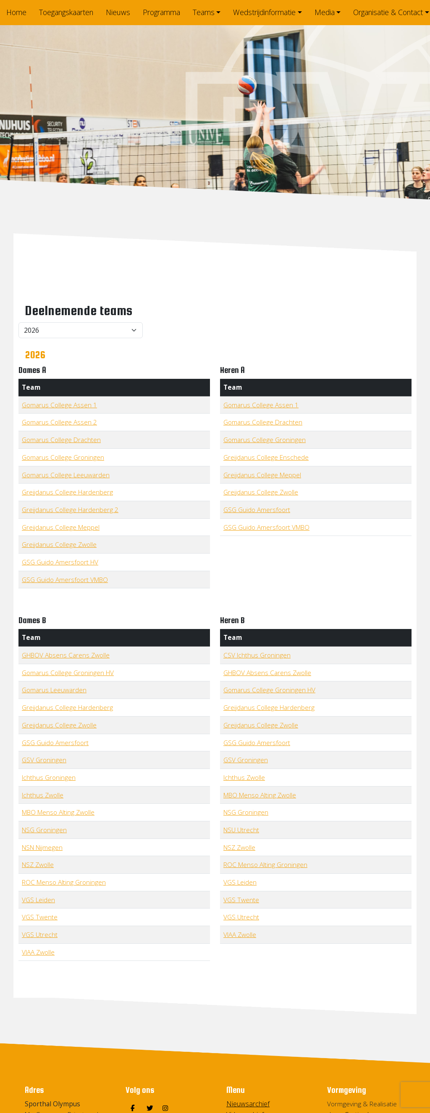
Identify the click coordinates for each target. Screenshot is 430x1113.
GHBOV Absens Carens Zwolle (66, 655)
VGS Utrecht (40, 934)
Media (325, 12)
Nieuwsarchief (248, 1103)
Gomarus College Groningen (63, 457)
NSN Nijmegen (42, 847)
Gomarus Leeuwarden (54, 689)
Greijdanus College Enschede (266, 457)
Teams (204, 12)
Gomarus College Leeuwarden (66, 474)
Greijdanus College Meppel (61, 527)
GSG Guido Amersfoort (256, 509)
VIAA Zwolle (38, 952)
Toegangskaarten (66, 12)
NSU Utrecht (241, 829)
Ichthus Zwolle (42, 795)
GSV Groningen (44, 759)
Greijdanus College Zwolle (59, 544)
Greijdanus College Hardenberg (67, 492)
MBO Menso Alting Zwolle (58, 812)
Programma (161, 12)
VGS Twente (40, 916)
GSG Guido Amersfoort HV (60, 562)
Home (16, 12)
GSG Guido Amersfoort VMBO (65, 579)
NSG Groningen (44, 829)
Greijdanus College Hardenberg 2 (70, 509)
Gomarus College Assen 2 (59, 422)
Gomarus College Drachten (61, 439)
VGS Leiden (38, 899)
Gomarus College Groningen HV (68, 672)
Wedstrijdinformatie (264, 12)
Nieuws (118, 12)
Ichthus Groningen (49, 777)
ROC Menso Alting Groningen (64, 882)
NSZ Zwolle (38, 864)
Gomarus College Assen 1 (59, 404)
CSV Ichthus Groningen (257, 655)
